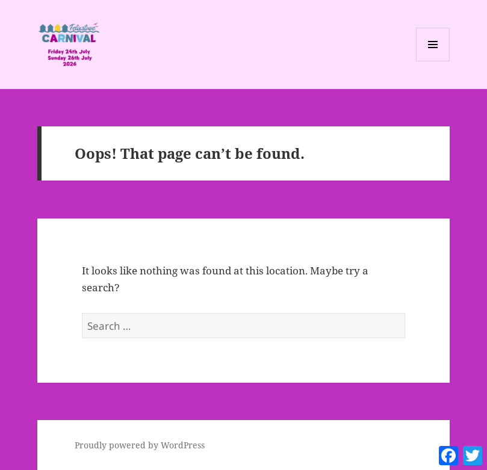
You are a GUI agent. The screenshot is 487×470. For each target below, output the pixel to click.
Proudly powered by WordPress (140, 445)
